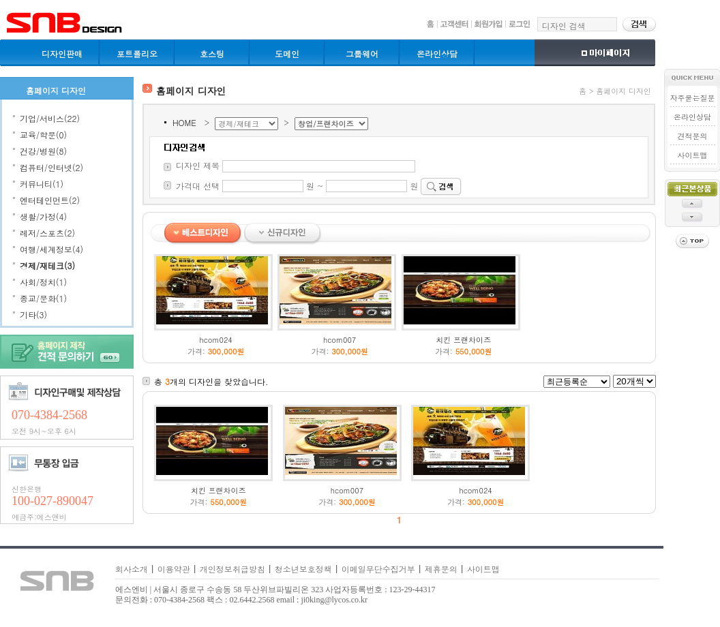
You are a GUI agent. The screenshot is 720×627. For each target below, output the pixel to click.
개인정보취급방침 (232, 569)
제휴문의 (441, 569)
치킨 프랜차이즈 (463, 340)
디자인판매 (62, 53)
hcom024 (216, 340)
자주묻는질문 (692, 98)
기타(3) (33, 314)
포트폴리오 (137, 53)
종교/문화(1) (43, 298)
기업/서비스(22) (50, 118)
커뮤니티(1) (41, 183)
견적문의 (692, 136)
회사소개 (131, 569)
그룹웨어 (362, 53)
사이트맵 (692, 155)
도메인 (287, 53)
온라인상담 (437, 53)
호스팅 (212, 53)
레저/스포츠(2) (47, 233)
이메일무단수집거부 (378, 569)
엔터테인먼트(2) (50, 200)
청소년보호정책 (303, 569)
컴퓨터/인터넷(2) (51, 167)
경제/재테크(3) (47, 265)
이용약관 (174, 569)
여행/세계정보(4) (51, 249)
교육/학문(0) (43, 134)
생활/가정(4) (43, 216)
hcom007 (339, 340)
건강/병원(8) (43, 151)
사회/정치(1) (43, 282)
